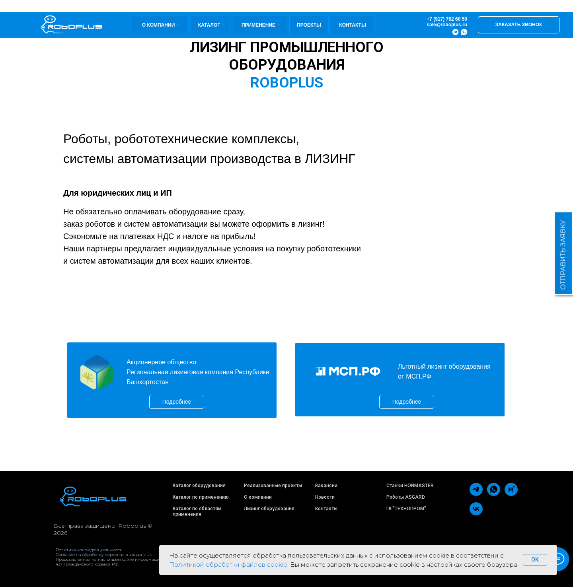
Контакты (326, 508)
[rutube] (511, 493)
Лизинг (252, 508)
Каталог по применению (201, 497)
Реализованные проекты (273, 485)
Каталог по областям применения (197, 511)
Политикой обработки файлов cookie (228, 564)
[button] (518, 24)
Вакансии (326, 485)
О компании (258, 497)
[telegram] (476, 493)
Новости (325, 497)
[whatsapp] (493, 493)
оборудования (277, 508)
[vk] (476, 513)
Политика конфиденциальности (89, 549)
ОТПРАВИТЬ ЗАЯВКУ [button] (563, 255)
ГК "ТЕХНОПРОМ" (406, 508)
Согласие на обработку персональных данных (104, 554)
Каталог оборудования (199, 485)
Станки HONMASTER (410, 485)
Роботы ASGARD (405, 497)
